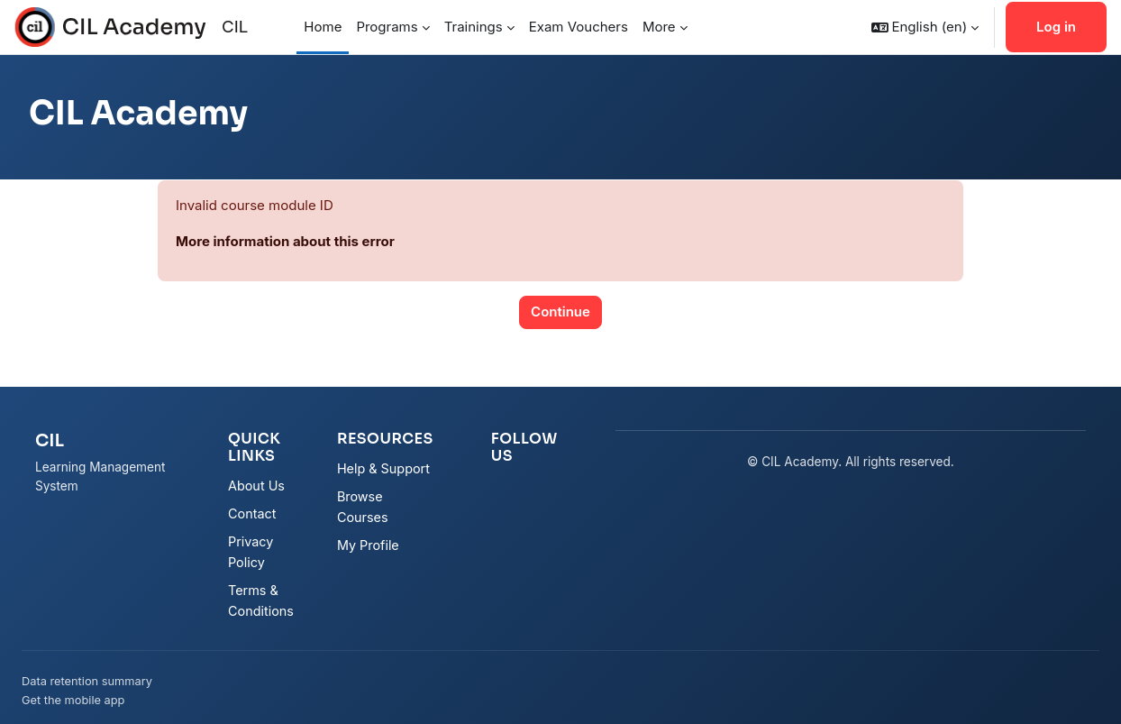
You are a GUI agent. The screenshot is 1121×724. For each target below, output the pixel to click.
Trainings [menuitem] (473, 26)
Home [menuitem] (323, 26)
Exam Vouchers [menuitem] (578, 26)
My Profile (368, 545)
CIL (235, 26)
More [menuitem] (659, 26)
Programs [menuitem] (386, 26)
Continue (560, 311)
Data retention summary (87, 681)
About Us (256, 485)
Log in (1056, 26)
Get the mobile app (73, 700)
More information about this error (285, 241)
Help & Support (383, 468)
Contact (252, 513)
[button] (925, 27)
